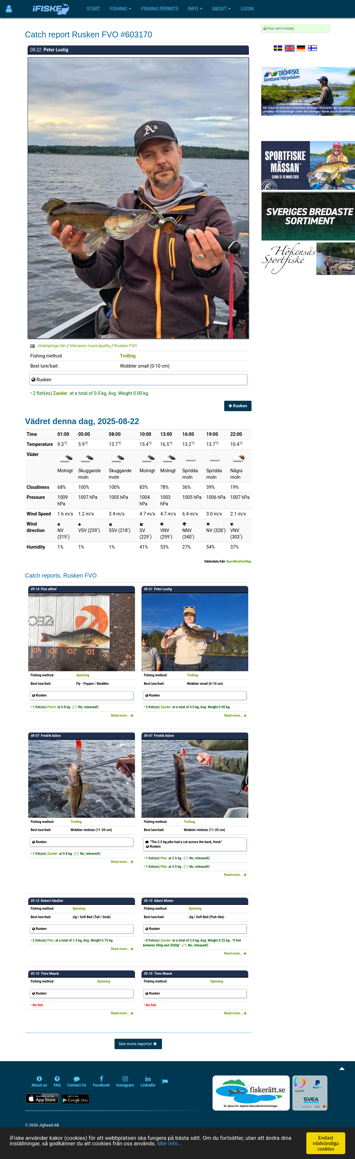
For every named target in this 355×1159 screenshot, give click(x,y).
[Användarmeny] (9, 9)
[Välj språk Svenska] (278, 48)
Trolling (128, 355)
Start (93, 8)
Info (195, 8)
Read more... (122, 715)
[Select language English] (290, 48)
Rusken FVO (125, 345)
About (221, 8)
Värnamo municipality (89, 345)
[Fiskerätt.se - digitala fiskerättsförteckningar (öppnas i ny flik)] (251, 1093)
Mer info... (169, 1143)
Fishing (120, 8)
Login (246, 8)
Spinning (82, 675)
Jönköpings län (51, 345)
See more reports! (138, 1043)
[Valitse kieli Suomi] (313, 48)
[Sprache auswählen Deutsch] (301, 48)
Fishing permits (159, 8)
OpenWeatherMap (238, 561)
